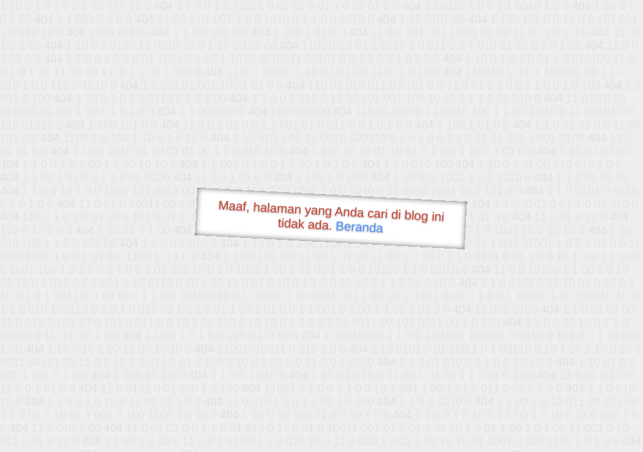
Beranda (359, 226)
